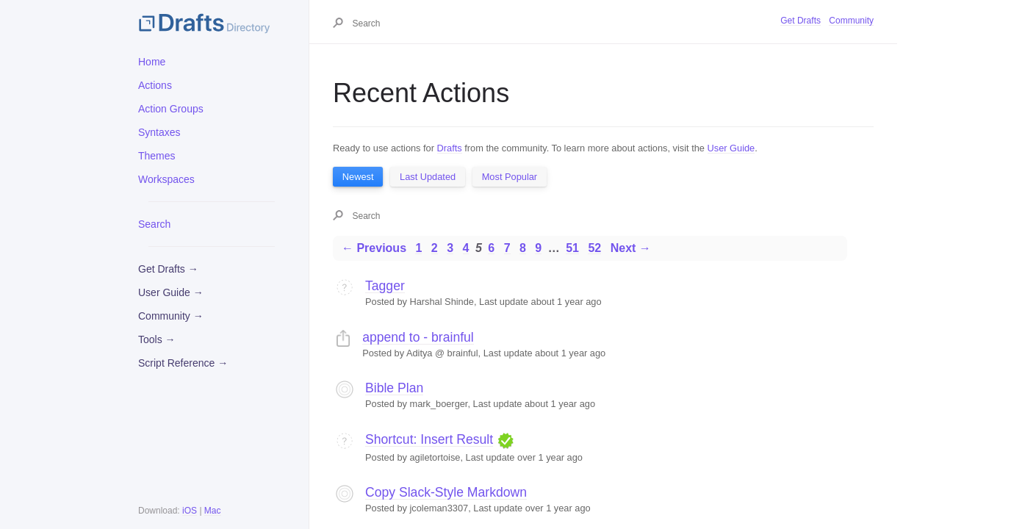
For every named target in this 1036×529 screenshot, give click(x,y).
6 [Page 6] (491, 248)
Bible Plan (394, 388)
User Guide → (171, 292)
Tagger (385, 285)
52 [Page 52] (594, 248)
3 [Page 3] (450, 248)
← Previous (374, 248)
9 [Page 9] (538, 248)
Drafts (449, 148)
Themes (157, 156)
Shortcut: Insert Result (429, 439)
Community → (171, 316)
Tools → (157, 339)
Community (851, 20)
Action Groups (171, 109)
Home (151, 62)
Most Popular (509, 176)
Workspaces (166, 179)
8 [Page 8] (522, 248)
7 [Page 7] (507, 248)
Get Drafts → (168, 269)
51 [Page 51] (572, 248)
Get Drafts (800, 20)
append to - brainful (418, 337)
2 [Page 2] (434, 248)
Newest (358, 176)
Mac (212, 510)
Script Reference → (183, 363)
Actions (155, 85)
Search (154, 224)
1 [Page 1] (418, 248)
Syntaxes (159, 132)
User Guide (731, 148)
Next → (631, 248)
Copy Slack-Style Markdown (446, 492)
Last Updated (428, 176)
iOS (189, 510)
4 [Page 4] (466, 248)
